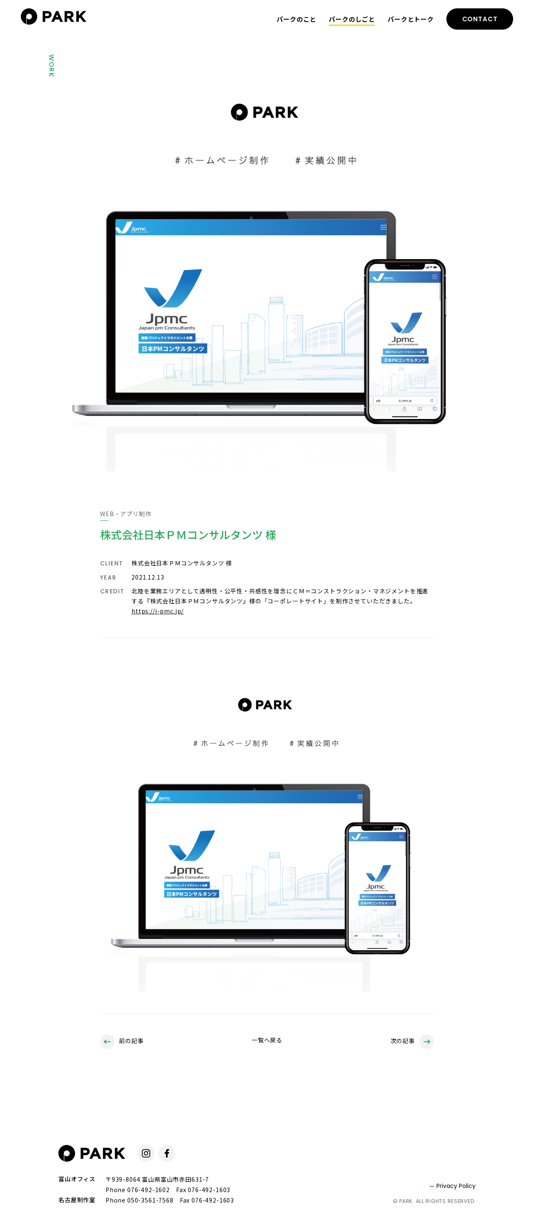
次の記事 (412, 1041)
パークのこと (296, 19)
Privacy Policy (456, 1186)
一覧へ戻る (267, 1040)
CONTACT (480, 19)
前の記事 (122, 1041)
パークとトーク (411, 19)
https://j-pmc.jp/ (157, 611)
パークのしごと (352, 19)
